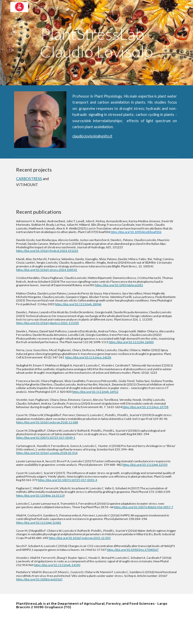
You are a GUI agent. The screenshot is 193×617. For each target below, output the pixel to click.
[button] (187, 7)
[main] (96, 42)
